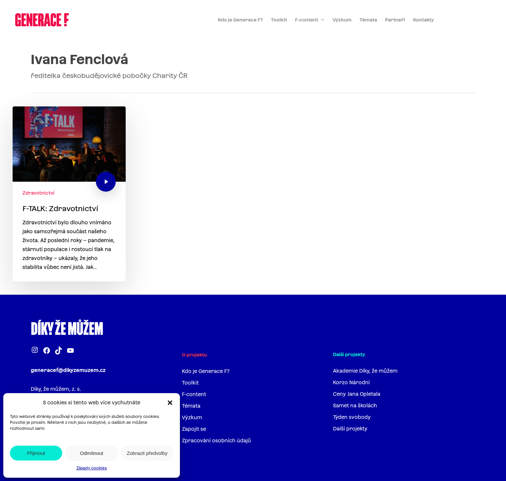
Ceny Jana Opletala (356, 394)
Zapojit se (194, 429)
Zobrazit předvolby (147, 453)
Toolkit (190, 383)
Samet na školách (355, 405)
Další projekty (350, 428)
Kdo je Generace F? (206, 371)
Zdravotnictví (38, 193)
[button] (170, 402)
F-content (194, 394)
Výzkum (192, 417)
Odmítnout (91, 453)
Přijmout (36, 453)
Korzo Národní (351, 382)
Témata (191, 406)
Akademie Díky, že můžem (365, 371)
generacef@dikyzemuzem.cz (68, 370)
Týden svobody (352, 417)
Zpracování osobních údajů (216, 440)
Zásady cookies (91, 468)
